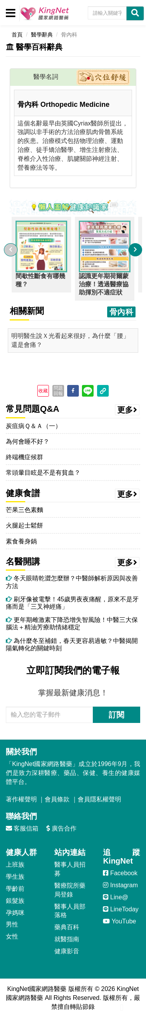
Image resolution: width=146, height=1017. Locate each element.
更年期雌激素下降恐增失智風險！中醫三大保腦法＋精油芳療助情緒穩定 (72, 623)
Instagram (120, 885)
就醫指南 (66, 939)
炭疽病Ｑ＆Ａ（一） (33, 426)
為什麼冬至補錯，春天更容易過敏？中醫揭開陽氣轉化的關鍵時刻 (72, 644)
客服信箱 (22, 828)
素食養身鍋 (21, 541)
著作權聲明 (21, 799)
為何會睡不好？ (27, 441)
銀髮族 (15, 900)
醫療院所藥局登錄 (69, 890)
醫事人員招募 (69, 869)
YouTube (119, 921)
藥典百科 (66, 927)
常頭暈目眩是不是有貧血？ (43, 472)
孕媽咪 (15, 912)
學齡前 (15, 888)
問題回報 (58, 390)
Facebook (120, 873)
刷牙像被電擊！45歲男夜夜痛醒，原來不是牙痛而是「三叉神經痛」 (72, 603)
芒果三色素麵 (24, 510)
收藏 (43, 391)
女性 (12, 936)
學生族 (15, 876)
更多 (127, 410)
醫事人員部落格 (69, 911)
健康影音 (66, 951)
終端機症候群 (24, 457)
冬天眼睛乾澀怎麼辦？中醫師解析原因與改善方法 (72, 582)
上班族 (15, 864)
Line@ (115, 897)
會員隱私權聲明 (99, 799)
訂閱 (116, 715)
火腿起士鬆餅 (24, 525)
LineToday (120, 909)
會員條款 (57, 799)
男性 (12, 924)
